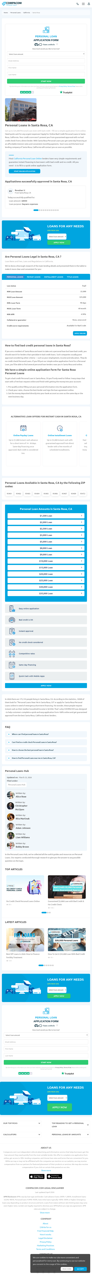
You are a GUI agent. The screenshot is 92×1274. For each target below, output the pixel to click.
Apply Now (46, 680)
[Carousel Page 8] (52, 210)
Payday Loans (32, 271)
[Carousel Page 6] (48, 210)
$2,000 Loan (46, 517)
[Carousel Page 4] (44, 210)
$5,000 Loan (46, 536)
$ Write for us (45, 1211)
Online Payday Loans (23, 430)
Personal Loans (15, 13)
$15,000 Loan (46, 562)
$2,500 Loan (46, 523)
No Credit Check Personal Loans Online (23, 896)
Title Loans (69, 271)
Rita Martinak (23, 813)
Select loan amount (56, 237)
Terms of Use (71, 86)
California (26, 13)
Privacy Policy (63, 86)
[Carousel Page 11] (58, 210)
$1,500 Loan (46, 510)
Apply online (80, 328)
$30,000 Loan (46, 582)
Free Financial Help (45, 1214)
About (45, 1207)
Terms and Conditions (45, 1233)
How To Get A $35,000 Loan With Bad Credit (66, 949)
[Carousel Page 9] (54, 210)
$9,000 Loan (46, 549)
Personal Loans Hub (16, 779)
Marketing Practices (45, 1229)
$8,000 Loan (46, 543)
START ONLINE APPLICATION (24, 171)
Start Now (46, 81)
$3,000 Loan (46, 530)
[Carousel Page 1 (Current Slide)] (36, 210)
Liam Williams (23, 832)
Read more (66, 1269)
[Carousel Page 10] (56, 210)
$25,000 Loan (46, 575)
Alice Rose (21, 791)
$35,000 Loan (46, 588)
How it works (45, 1218)
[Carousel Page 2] (40, 210)
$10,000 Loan (46, 556)
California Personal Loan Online (28, 158)
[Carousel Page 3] (42, 210)
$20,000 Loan (46, 569)
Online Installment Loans (60, 430)
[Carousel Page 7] (50, 210)
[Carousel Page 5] (46, 210)
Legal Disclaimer (46, 1222)
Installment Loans (51, 271)
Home (6, 13)
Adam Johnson (23, 823)
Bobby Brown (22, 841)
